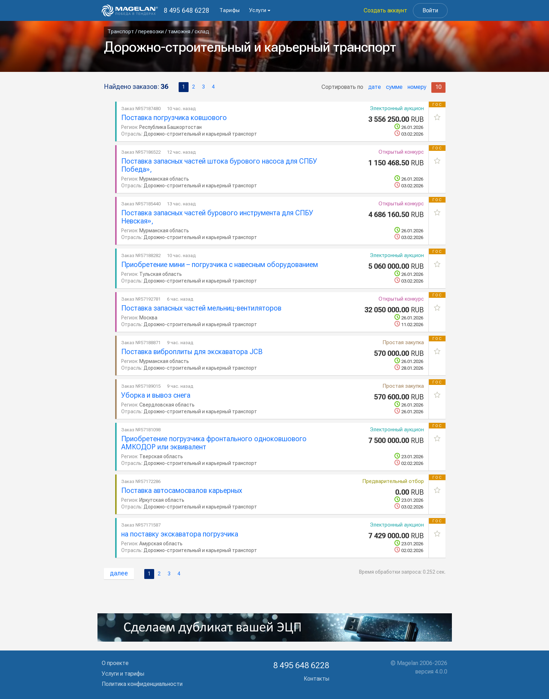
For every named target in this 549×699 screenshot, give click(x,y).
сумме (394, 87)
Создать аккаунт (385, 10)
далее (119, 573)
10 (438, 87)
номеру (417, 87)
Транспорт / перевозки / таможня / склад (158, 31)
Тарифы (229, 10)
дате (374, 87)
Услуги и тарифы (123, 673)
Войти (430, 10)
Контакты (316, 678)
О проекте (115, 663)
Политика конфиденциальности (142, 684)
